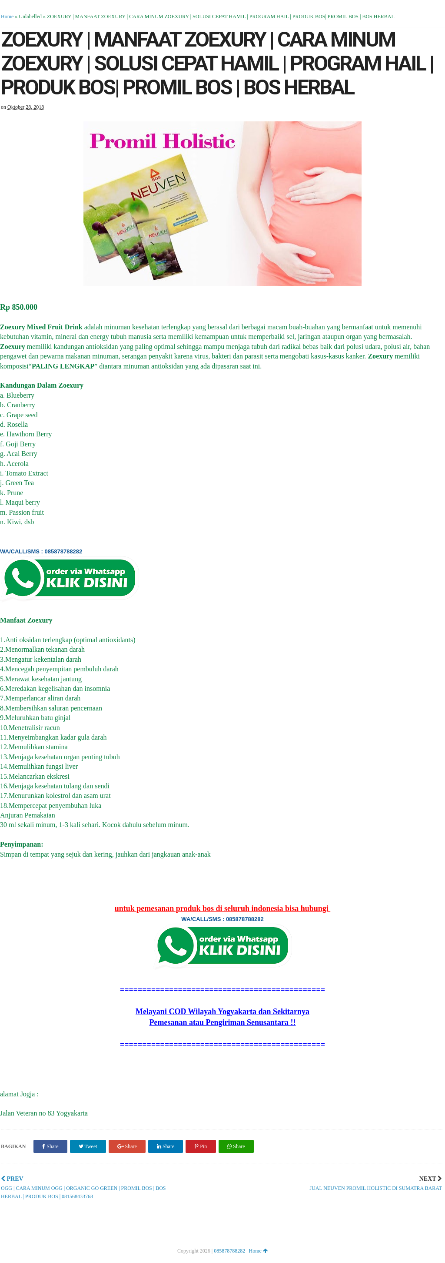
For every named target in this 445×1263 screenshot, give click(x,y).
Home (7, 16)
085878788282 (229, 1251)
